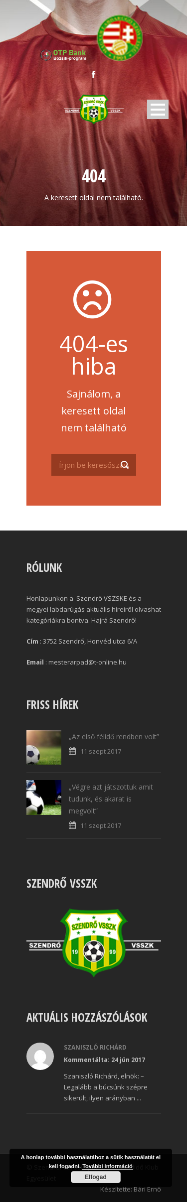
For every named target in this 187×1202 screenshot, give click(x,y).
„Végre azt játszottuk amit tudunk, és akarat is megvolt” (111, 798)
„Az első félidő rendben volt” (114, 736)
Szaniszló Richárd (95, 1047)
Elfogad (96, 1177)
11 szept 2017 (100, 751)
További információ (107, 1166)
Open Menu (158, 109)
